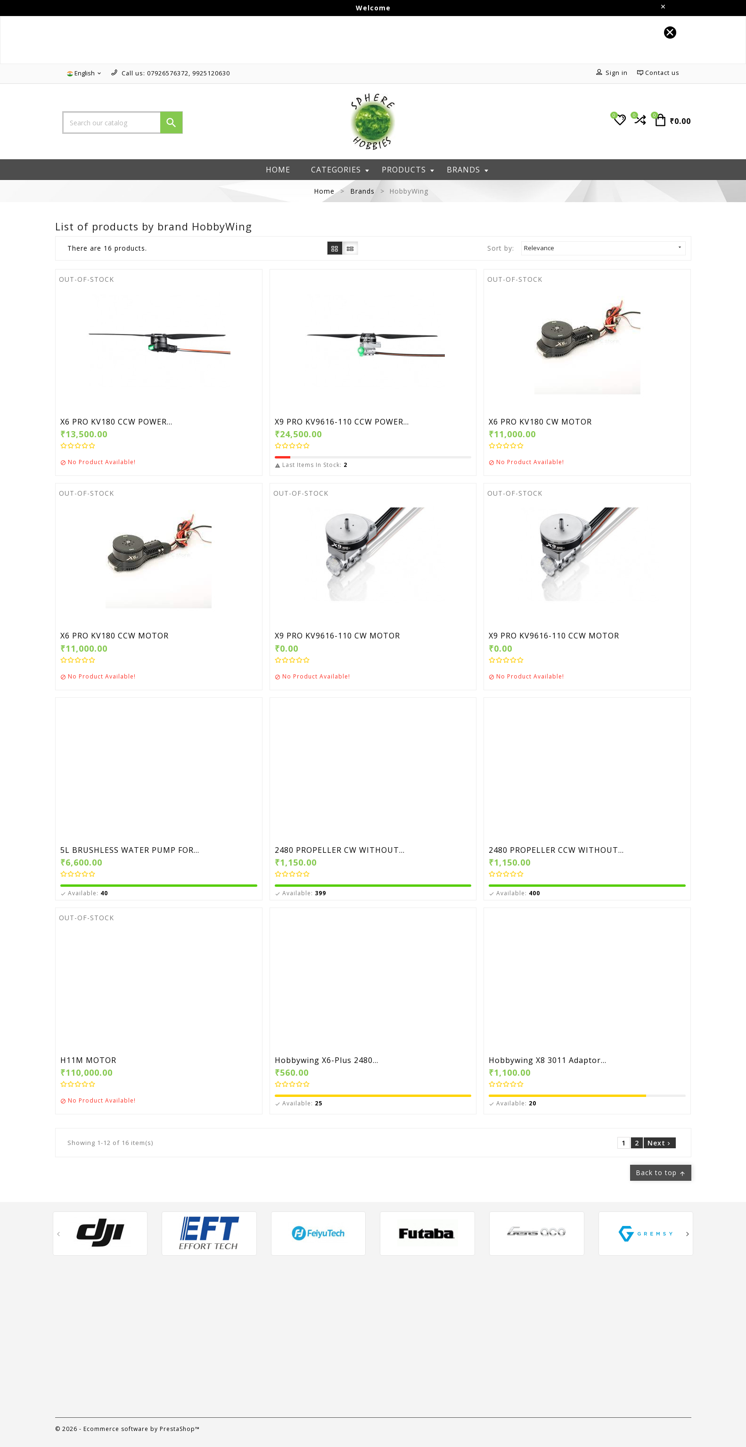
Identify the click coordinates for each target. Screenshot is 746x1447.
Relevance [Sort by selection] (603, 248)
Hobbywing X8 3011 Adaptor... (548, 1060)
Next (660, 1142)
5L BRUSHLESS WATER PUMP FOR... (129, 850)
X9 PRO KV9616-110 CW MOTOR (337, 636)
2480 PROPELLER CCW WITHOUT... (556, 850)
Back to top (661, 1172)
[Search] (122, 122)
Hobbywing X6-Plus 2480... (326, 1060)
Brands (467, 169)
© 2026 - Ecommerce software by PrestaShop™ (127, 1429)
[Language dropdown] (84, 73)
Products (408, 169)
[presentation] (58, 1235)
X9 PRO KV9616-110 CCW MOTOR (554, 636)
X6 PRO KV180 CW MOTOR (540, 422)
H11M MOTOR (88, 1060)
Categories (340, 169)
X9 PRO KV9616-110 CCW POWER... (342, 422)
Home (278, 169)
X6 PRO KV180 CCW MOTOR (114, 636)
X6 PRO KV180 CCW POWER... (116, 422)
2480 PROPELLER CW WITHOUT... (340, 850)
